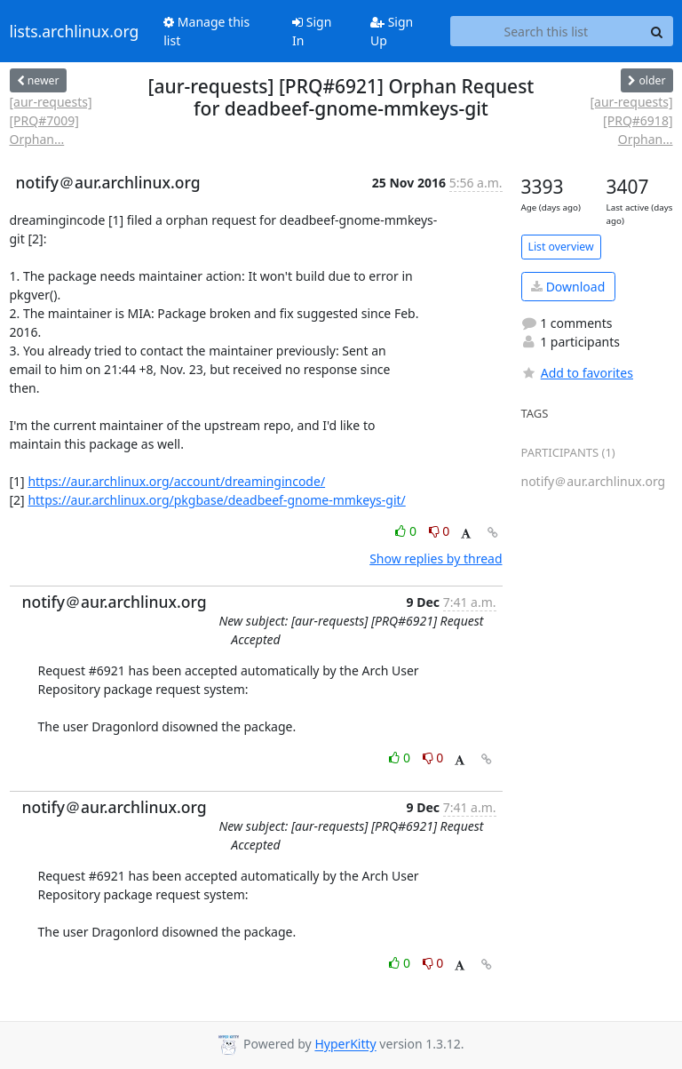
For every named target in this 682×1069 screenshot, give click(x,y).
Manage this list (206, 31)
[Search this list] (545, 31)
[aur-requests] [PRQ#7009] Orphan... (51, 120)
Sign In (311, 31)
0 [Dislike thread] (439, 531)
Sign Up (391, 31)
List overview (561, 246)
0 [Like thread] (407, 531)
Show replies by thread (435, 558)
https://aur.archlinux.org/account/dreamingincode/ (176, 481)
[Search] (657, 31)
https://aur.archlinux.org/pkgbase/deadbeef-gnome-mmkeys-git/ (216, 499)
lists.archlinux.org (74, 31)
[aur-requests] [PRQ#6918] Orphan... (631, 120)
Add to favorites (577, 372)
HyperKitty (345, 1044)
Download (568, 286)
